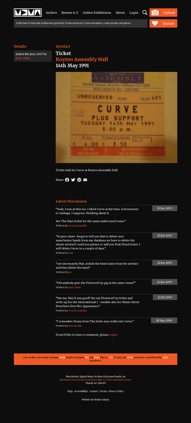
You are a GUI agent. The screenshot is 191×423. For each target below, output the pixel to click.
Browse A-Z (69, 13)
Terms (103, 391)
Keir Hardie (75, 325)
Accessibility (81, 391)
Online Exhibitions (97, 13)
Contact (93, 391)
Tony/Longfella (77, 225)
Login (133, 13)
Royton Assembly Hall (82, 59)
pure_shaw (23, 58)
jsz (70, 272)
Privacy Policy (116, 391)
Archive (51, 13)
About (120, 13)
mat (70, 252)
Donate (163, 23)
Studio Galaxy (101, 399)
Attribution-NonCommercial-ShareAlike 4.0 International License (95, 379)
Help (70, 391)
